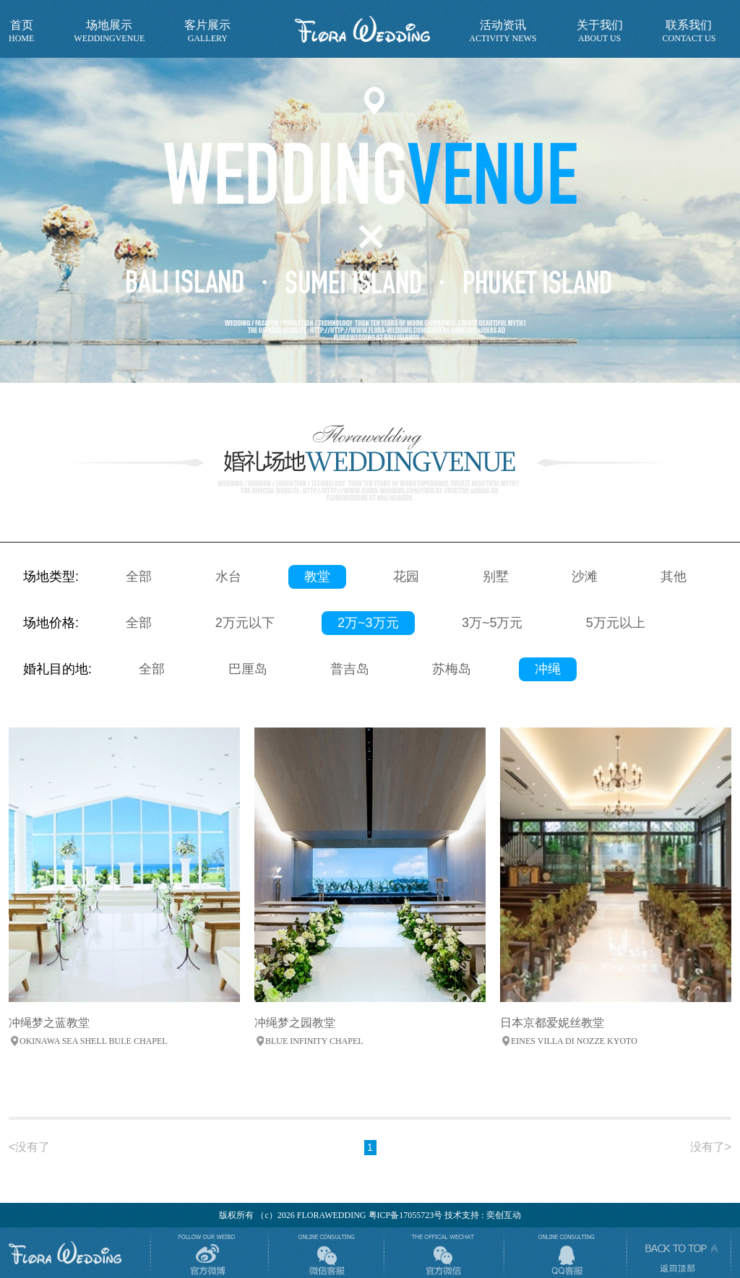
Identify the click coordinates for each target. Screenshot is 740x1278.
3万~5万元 (492, 623)
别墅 (496, 576)
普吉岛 (349, 669)
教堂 (317, 576)
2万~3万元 (368, 623)
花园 (406, 576)
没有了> (710, 1147)
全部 (139, 576)
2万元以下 (245, 623)
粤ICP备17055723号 (406, 1215)
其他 (674, 576)
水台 (228, 576)
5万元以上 (615, 623)
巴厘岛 (247, 669)
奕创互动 (503, 1215)
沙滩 (585, 576)
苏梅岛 (451, 669)
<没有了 (29, 1147)
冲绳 (548, 669)
